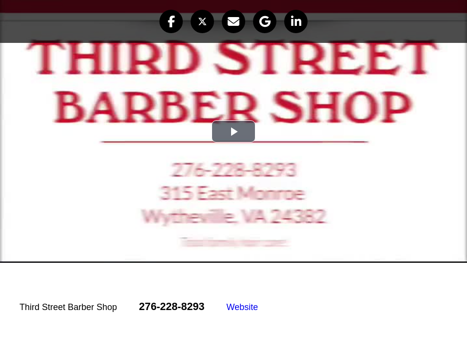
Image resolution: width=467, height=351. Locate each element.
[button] (171, 21)
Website (242, 307)
